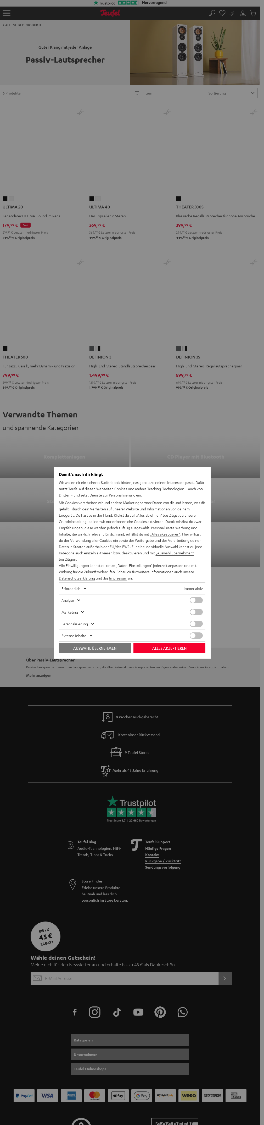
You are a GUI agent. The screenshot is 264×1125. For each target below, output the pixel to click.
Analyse (67, 600)
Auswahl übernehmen (94, 648)
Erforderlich (70, 588)
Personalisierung (74, 623)
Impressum (118, 578)
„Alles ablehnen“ (149, 515)
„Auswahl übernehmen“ (175, 552)
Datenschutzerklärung (77, 578)
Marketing (69, 612)
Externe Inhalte (73, 635)
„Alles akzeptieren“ (165, 534)
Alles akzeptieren (169, 648)
